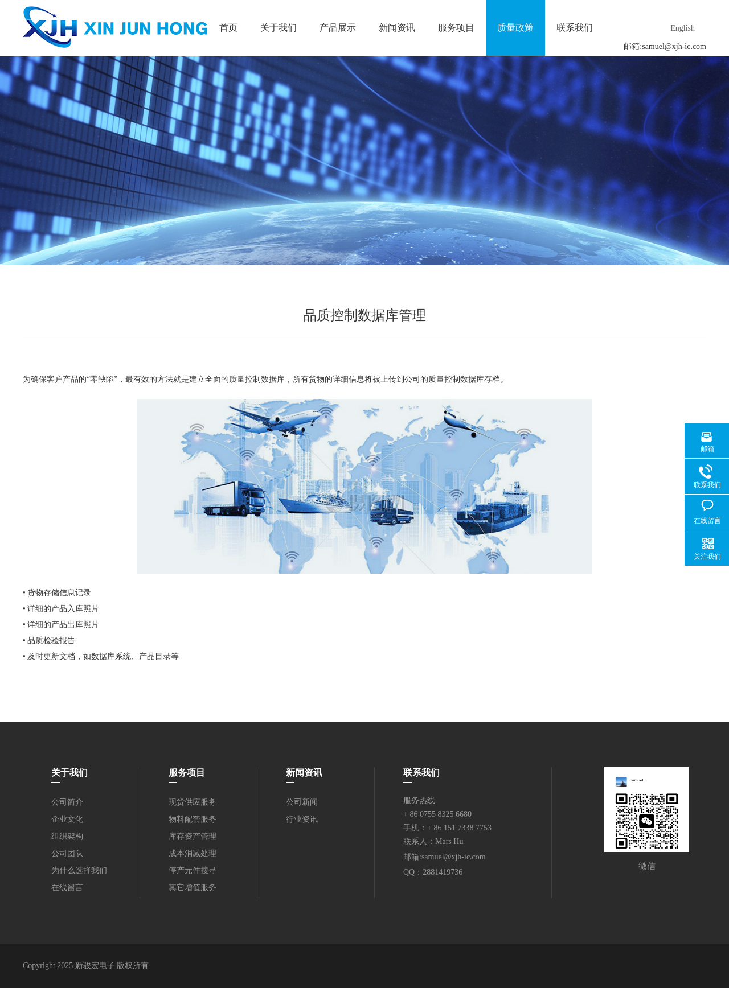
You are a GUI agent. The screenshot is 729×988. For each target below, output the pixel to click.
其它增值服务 (192, 887)
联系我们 (574, 27)
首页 (228, 27)
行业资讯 (302, 819)
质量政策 (515, 27)
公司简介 (67, 802)
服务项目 (456, 27)
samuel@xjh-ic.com (674, 46)
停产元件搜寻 (192, 870)
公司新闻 (302, 802)
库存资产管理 (192, 836)
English (682, 28)
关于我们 (278, 27)
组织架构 (67, 836)
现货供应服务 (192, 802)
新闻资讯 (397, 27)
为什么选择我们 (79, 870)
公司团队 (67, 853)
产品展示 (338, 27)
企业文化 (67, 819)
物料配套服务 (192, 819)
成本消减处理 (192, 853)
